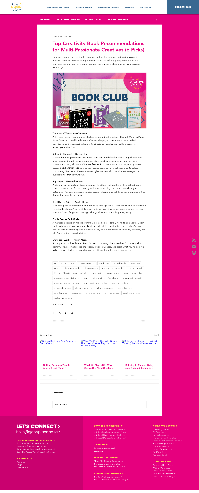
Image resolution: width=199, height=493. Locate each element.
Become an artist (87, 263)
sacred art (76, 293)
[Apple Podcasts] (194, 240)
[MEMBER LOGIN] (183, 7)
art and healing (120, 263)
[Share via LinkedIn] (66, 313)
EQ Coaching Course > (163, 443)
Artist (56, 268)
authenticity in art (125, 288)
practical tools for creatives (66, 283)
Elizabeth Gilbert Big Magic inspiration (71, 273)
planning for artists (83, 288)
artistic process (112, 293)
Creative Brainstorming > (164, 476)
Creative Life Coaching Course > (167, 441)
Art (55, 263)
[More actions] (144, 36)
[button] (58, 6)
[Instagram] (194, 252)
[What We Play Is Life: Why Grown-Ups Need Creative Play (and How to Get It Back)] (99, 350)
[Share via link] (72, 313)
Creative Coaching (117, 19)
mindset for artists (62, 288)
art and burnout (93, 293)
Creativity (135, 263)
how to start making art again (106, 273)
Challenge (104, 263)
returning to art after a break (106, 278)
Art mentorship (67, 263)
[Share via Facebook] (54, 313)
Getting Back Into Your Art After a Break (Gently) (57, 366)
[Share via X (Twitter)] (60, 313)
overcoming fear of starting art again (71, 278)
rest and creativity (120, 283)
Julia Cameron (61, 293)
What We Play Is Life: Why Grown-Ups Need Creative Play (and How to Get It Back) (98, 366)
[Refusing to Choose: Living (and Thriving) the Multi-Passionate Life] (140, 350)
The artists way (91, 268)
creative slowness (131, 293)
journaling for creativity (133, 278)
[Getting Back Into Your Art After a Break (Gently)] (58, 350)
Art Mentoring (93, 19)
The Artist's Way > (161, 446)
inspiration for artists (133, 273)
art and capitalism (104, 288)
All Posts (45, 19)
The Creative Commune (67, 19)
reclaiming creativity (63, 298)
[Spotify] (194, 246)
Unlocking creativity (71, 268)
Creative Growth (135, 268)
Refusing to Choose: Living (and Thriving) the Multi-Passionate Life (139, 366)
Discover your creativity (112, 268)
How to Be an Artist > (162, 449)
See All (156, 335)
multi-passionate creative (95, 283)
